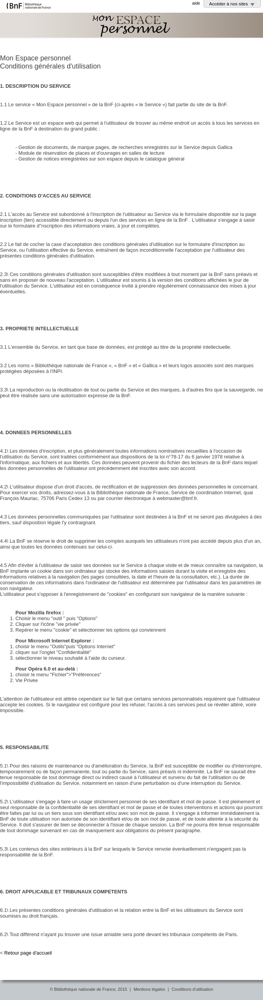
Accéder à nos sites (228, 4)
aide (196, 3)
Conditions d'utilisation (192, 989)
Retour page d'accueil (28, 953)
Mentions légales (149, 989)
